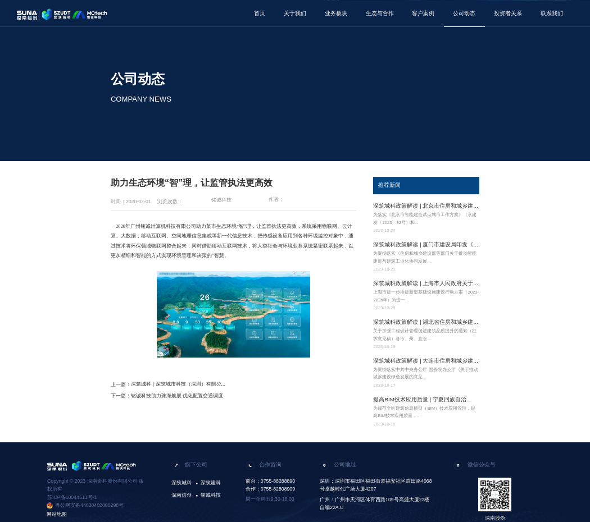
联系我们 (552, 13)
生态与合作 (380, 13)
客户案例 (423, 13)
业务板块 (336, 13)
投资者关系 (508, 13)
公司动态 (464, 13)
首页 (259, 13)
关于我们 (295, 13)
